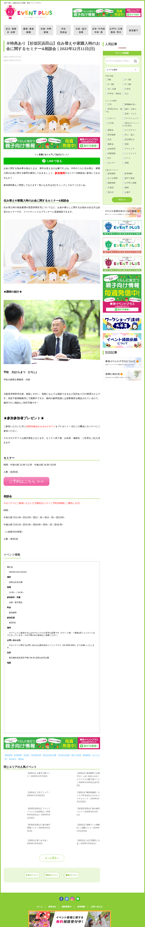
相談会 (21, 757)
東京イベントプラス (28, 12)
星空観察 (111, 135)
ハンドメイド (129, 153)
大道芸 (110, 187)
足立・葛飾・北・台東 (11, 28)
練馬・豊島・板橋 (28, 28)
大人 (126, 93)
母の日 (110, 192)
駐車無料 (18, 753)
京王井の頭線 (64, 753)
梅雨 (126, 187)
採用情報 (79, 905)
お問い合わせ (92, 905)
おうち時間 (111, 178)
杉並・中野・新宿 (46, 28)
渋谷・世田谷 (63, 28)
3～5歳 (110, 84)
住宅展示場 (36, 753)
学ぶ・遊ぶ (129, 135)
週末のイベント (78, 873)
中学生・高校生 (113, 93)
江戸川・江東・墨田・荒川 (116, 28)
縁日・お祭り (129, 109)
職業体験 (111, 183)
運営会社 (54, 905)
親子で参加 (76, 753)
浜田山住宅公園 (49, 753)
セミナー (96, 753)
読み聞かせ (129, 139)
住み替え (13, 757)
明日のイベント (52, 873)
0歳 (108, 79)
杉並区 (27, 753)
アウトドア (129, 149)
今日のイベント (25, 873)
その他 (110, 123)
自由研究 (111, 149)
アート (127, 158)
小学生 (127, 89)
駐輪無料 (87, 753)
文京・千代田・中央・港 (98, 28)
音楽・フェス (129, 114)
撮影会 (110, 144)
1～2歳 (127, 79)
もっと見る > (52, 856)
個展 (126, 163)
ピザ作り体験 (129, 183)
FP (6, 757)
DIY (108, 158)
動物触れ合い (129, 104)
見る (109, 139)
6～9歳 (127, 84)
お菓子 (127, 192)
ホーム (44, 905)
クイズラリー (129, 130)
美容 (126, 144)
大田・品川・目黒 (81, 28)
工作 (109, 104)
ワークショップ (130, 118)
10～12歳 (111, 89)
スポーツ (111, 118)
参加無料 (9, 753)
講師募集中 (67, 905)
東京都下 (133, 28)
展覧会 (110, 130)
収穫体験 (111, 153)
